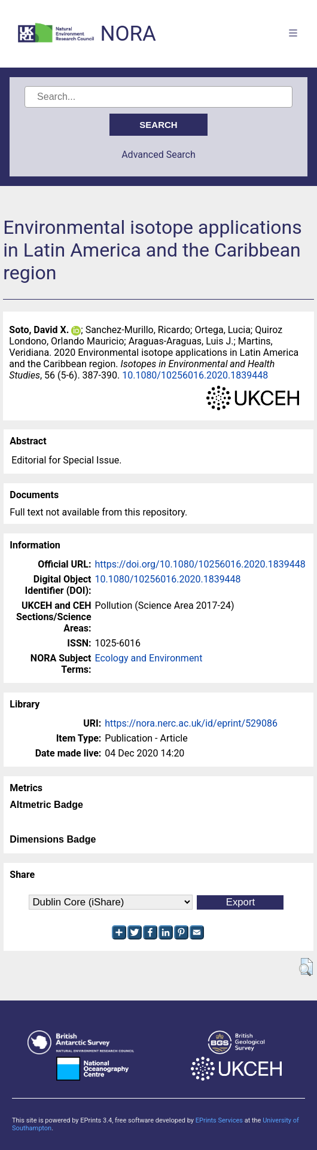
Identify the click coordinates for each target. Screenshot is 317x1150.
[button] (306, 967)
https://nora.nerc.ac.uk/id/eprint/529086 (191, 723)
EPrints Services (219, 1120)
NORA (128, 34)
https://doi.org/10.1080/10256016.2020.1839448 (200, 564)
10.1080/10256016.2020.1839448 (195, 375)
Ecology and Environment (149, 658)
